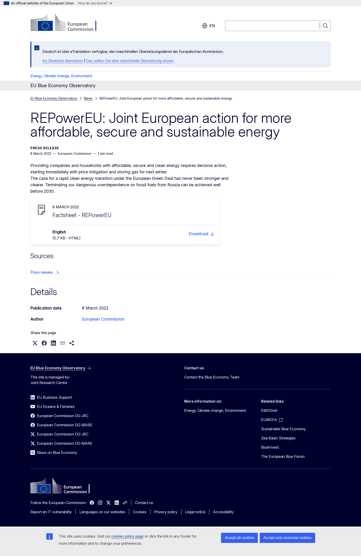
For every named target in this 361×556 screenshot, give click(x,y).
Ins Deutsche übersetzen (62, 61)
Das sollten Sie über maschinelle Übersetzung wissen (130, 61)
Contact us (144, 502)
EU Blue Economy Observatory (53, 98)
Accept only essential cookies (287, 538)
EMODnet (269, 410)
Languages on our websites (102, 512)
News (88, 98)
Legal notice (195, 512)
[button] (35, 343)
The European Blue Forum (283, 456)
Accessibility (223, 512)
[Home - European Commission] (67, 23)
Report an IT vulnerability (51, 512)
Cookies (139, 512)
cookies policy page (127, 536)
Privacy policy (166, 512)
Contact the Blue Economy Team (211, 377)
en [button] (208, 26)
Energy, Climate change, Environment (61, 76)
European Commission (103, 319)
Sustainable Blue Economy (283, 429)
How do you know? (95, 3)
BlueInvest (270, 447)
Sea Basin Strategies (278, 438)
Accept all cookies (239, 538)
